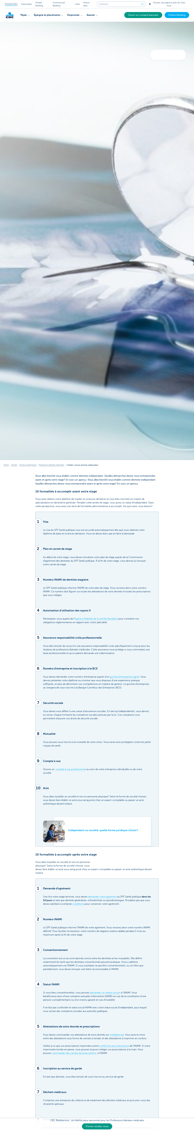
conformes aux (107, 1046)
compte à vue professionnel (71, 769)
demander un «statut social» (105, 992)
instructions (122, 1046)
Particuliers (26, 4)
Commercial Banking (59, 4)
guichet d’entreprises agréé (124, 676)
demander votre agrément (102, 896)
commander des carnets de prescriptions (74, 1053)
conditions (78, 904)
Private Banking (39, 4)
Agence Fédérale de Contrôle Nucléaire (96, 618)
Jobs (77, 4)
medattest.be (117, 1034)
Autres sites (86, 4)
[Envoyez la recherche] (142, 4)
